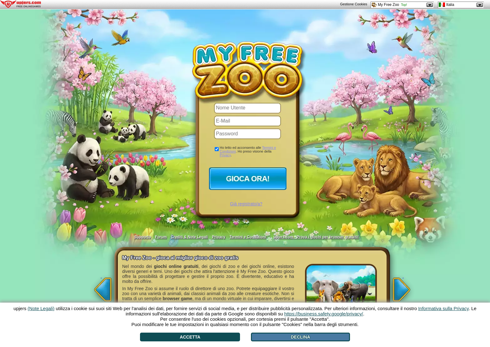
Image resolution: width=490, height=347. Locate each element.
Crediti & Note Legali (189, 237)
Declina (300, 336)
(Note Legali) (41, 308)
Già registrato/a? (246, 203)
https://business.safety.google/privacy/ (323, 313)
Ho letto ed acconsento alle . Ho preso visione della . (248, 151)
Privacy (225, 155)
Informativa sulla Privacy (443, 308)
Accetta (190, 336)
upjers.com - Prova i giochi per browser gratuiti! (316, 237)
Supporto (142, 237)
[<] (101, 288)
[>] (403, 288)
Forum (161, 237)
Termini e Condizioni (247, 237)
